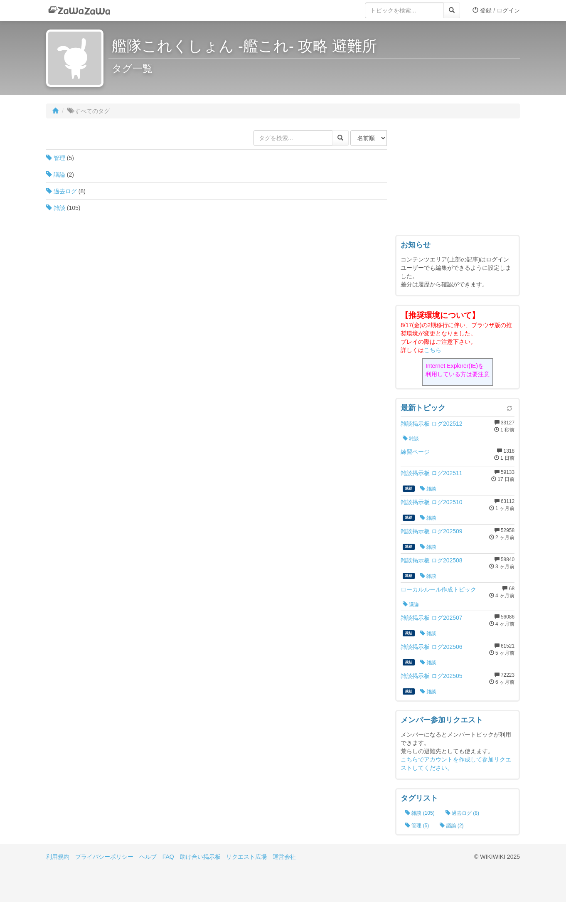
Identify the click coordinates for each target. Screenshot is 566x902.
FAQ (168, 856)
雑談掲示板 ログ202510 (432, 502)
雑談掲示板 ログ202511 (432, 473)
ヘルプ (148, 856)
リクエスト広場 (246, 856)
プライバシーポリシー (104, 856)
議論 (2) (451, 825)
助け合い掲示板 (200, 856)
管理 (55, 158)
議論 (55, 174)
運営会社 (284, 856)
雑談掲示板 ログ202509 (432, 531)
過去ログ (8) (462, 813)
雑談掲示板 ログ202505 (432, 676)
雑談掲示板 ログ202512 (432, 423)
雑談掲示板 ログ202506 (432, 646)
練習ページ (415, 452)
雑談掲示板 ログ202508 (432, 560)
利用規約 (57, 856)
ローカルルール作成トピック (438, 589)
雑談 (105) (420, 813)
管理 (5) (417, 825)
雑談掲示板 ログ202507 (432, 617)
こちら (432, 350)
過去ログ (61, 191)
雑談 (55, 208)
